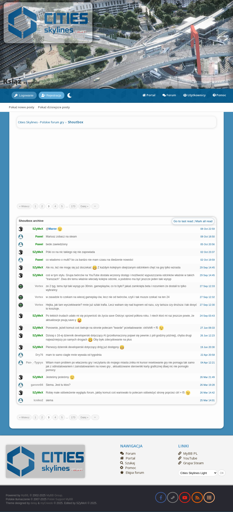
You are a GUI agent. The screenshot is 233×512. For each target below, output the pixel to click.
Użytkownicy (194, 95)
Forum (169, 95)
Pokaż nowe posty (21, 107)
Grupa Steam (191, 463)
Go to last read (183, 221)
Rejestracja (51, 95)
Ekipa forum (132, 472)
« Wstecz (24, 206)
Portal (148, 95)
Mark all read (204, 221)
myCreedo (47, 503)
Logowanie (24, 95)
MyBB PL (188, 453)
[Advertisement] (116, 164)
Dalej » (84, 206)
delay (33, 503)
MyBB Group (54, 495)
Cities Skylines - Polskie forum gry (41, 122)
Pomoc (219, 95)
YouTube (187, 458)
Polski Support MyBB (60, 499)
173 (73, 206)
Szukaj (127, 463)
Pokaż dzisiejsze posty (54, 107)
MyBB (24, 495)
